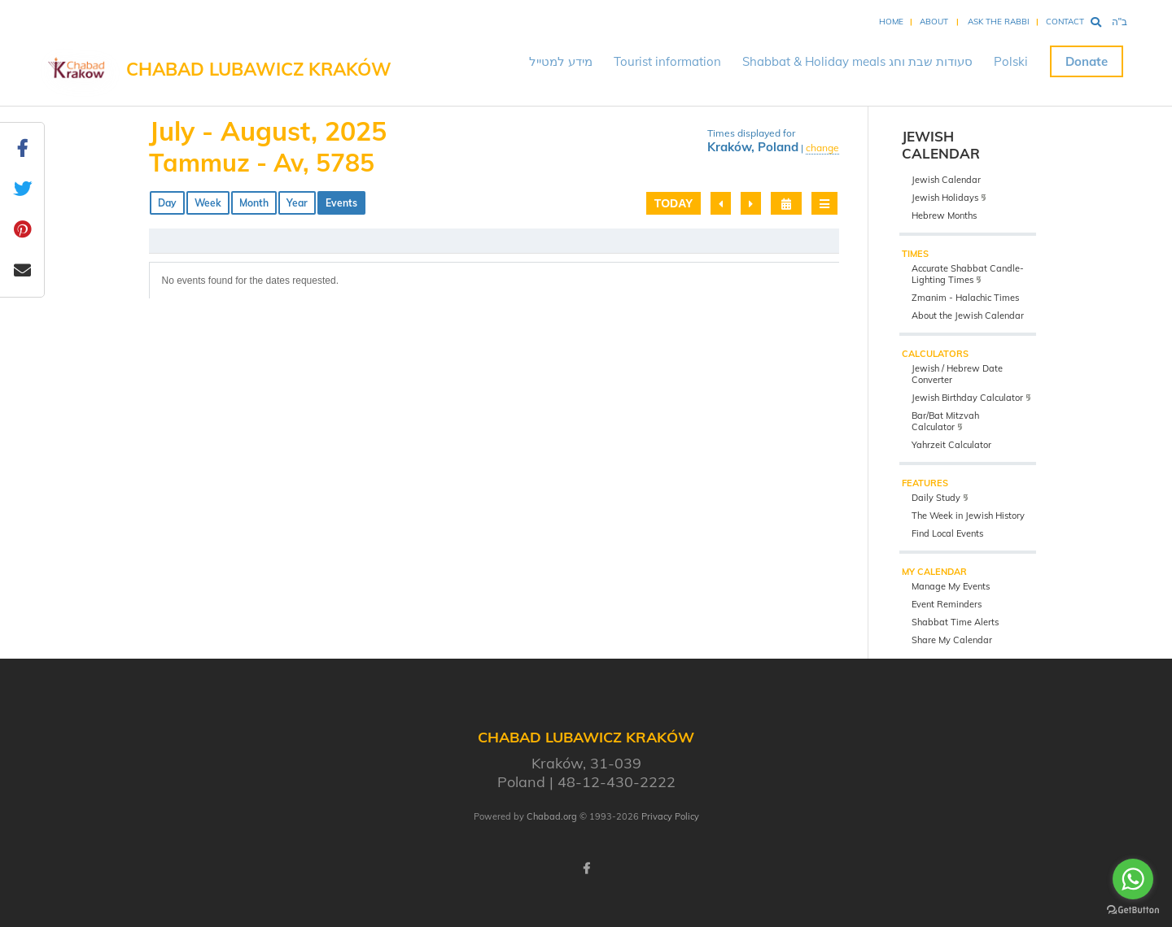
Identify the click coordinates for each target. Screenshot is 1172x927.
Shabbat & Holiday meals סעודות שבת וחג (857, 61)
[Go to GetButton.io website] (1133, 910)
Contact (1065, 21)
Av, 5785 (323, 162)
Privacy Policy (670, 816)
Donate (1086, 61)
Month (254, 203)
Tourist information (667, 61)
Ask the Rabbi (999, 21)
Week (208, 203)
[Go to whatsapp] (1133, 879)
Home (891, 21)
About (934, 21)
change (822, 147)
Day (167, 203)
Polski (1011, 61)
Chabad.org (552, 816)
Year (297, 203)
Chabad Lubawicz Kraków (258, 69)
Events (341, 203)
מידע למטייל (561, 61)
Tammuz (199, 162)
